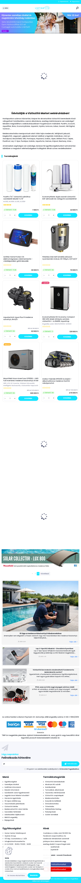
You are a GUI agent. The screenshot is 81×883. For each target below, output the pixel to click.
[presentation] (3, 74)
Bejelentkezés (64, 1)
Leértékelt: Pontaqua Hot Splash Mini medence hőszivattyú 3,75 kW (18, 521)
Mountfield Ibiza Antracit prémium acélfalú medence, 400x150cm (17, 449)
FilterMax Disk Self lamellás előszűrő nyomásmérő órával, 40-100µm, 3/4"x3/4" (59, 258)
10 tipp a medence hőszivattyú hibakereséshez (41, 633)
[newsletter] (70, 763)
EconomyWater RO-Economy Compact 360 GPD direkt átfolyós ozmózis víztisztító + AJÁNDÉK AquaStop (58, 319)
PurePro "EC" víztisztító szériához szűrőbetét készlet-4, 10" (16, 198)
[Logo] (42, 8)
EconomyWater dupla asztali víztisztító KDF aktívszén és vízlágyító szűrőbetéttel (59, 198)
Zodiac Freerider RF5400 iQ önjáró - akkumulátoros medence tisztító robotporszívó (57, 381)
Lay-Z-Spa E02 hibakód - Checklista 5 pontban (54, 648)
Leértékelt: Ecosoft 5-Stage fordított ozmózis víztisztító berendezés (58, 522)
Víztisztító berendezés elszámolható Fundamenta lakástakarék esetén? (53, 671)
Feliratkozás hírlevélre (16, 757)
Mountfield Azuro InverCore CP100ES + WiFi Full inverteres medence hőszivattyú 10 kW (20, 379)
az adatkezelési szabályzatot (46, 769)
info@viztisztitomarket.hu (15, 841)
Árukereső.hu (40, 732)
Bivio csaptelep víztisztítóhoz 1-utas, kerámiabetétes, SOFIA (58, 81)
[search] (77, 8)
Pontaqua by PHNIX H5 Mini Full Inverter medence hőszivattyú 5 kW (59, 449)
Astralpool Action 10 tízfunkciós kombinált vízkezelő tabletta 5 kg (20, 81)
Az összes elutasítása (16, 875)
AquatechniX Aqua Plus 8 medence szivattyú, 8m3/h (18, 318)
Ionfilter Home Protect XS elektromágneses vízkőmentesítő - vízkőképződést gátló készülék (18, 259)
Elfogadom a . (53, 769)
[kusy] (9, 102)
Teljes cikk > (73, 642)
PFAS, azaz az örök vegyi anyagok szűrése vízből (54, 687)
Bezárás (34, 875)
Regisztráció (75, 1)
